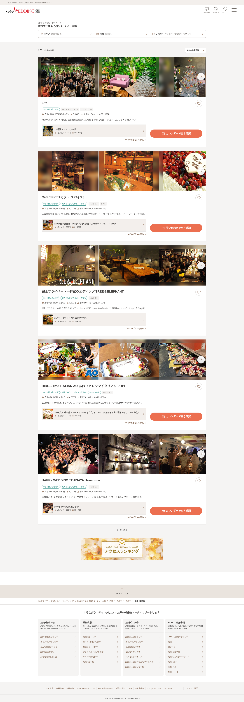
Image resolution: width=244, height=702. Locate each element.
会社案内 (50, 688)
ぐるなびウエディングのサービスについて (164, 688)
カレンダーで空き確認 (176, 133)
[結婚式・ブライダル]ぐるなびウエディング (56, 601)
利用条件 (70, 688)
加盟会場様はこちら (123, 688)
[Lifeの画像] (122, 77)
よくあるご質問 (191, 688)
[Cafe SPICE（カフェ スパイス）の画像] (122, 171)
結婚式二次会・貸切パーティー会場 (91, 601)
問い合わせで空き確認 (176, 228)
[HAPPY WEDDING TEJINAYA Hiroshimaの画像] (122, 454)
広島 (111, 601)
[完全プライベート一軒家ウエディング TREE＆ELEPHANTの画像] (122, 265)
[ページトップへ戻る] (122, 591)
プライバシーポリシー (85, 688)
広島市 (119, 601)
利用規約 (60, 688)
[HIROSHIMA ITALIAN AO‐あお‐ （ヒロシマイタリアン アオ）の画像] (122, 359)
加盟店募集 (139, 688)
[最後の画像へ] (201, 76)
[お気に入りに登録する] (198, 103)
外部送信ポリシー (105, 688)
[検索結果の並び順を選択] (195, 50)
